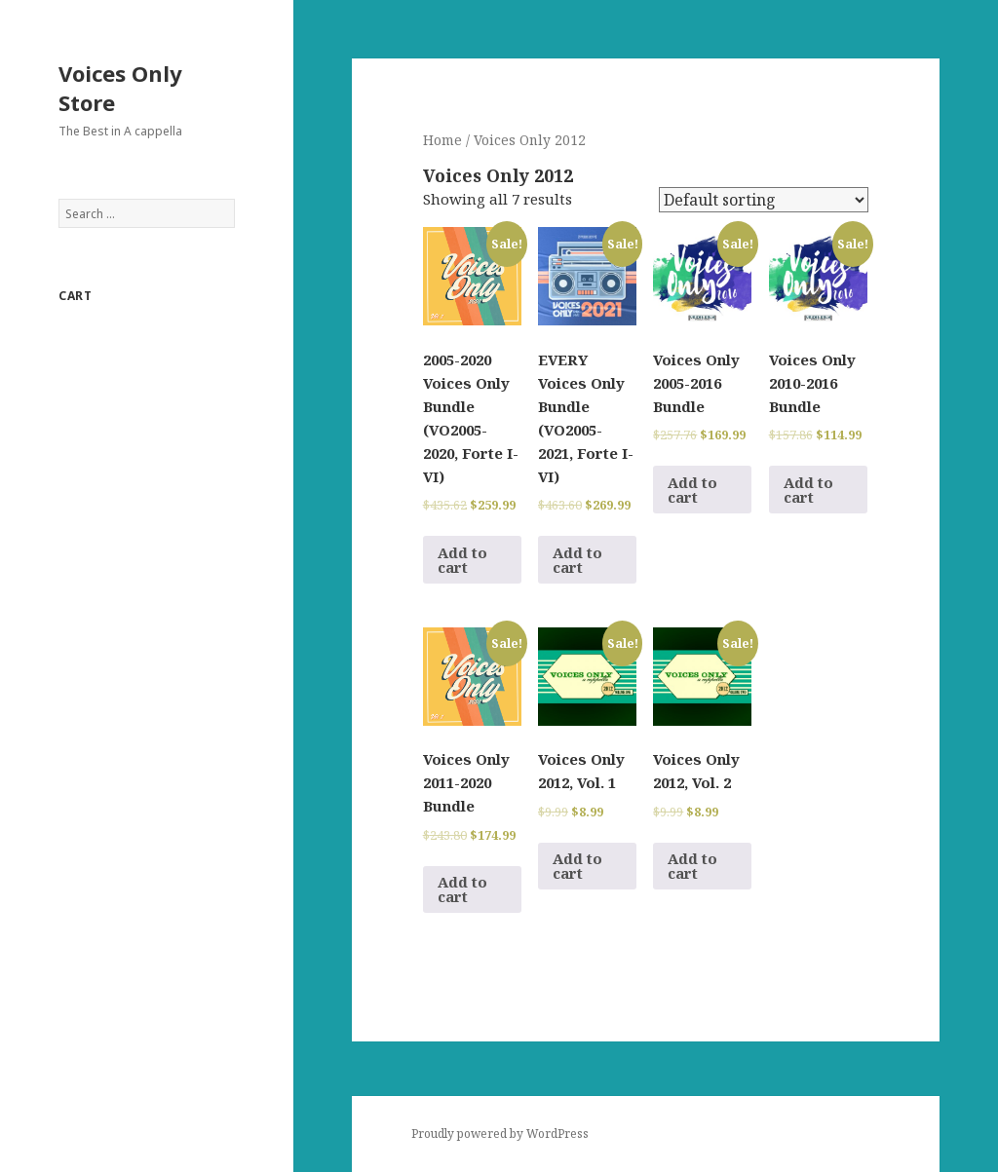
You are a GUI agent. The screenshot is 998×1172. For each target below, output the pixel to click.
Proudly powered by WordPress (500, 1133)
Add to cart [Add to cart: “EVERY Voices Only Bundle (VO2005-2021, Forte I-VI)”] (577, 560)
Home (442, 140)
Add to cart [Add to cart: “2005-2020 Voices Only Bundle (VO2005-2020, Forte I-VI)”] (462, 560)
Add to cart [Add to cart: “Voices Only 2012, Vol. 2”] (692, 866)
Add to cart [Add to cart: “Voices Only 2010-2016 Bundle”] (808, 490)
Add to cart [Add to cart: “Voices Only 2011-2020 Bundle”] (462, 889)
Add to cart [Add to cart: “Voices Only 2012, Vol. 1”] (577, 866)
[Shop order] (763, 199)
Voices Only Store (120, 87)
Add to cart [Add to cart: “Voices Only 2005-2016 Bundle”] (692, 490)
